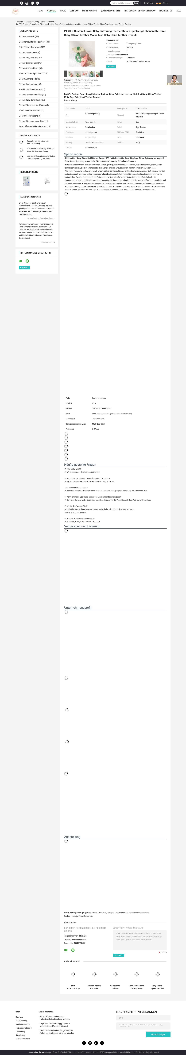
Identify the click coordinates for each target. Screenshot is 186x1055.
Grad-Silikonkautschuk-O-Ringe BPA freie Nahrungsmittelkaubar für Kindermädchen (57, 1031)
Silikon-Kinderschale (28, 84)
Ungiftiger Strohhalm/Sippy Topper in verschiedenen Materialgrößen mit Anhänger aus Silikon (55, 1025)
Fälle (178, 11)
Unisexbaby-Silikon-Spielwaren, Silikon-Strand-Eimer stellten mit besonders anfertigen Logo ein (115, 987)
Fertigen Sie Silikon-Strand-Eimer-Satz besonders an (128, 913)
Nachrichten (165, 11)
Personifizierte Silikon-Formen (32, 126)
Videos (63, 11)
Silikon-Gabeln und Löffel (30, 94)
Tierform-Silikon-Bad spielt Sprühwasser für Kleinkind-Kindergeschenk (94, 987)
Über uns (74, 11)
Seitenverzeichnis (23, 1039)
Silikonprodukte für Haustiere (32, 42)
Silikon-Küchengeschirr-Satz (31, 121)
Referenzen (148, 3)
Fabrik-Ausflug (89, 11)
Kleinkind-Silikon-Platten (30, 89)
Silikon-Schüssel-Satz (28, 68)
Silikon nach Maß (26, 36)
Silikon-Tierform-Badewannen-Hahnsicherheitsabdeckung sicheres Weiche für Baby (55, 1018)
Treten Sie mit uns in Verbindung (140, 11)
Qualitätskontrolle (110, 11)
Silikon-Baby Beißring (28, 57)
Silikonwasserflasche (28, 116)
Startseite (19, 22)
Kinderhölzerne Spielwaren (31, 73)
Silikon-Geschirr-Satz (28, 63)
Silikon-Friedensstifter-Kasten (32, 105)
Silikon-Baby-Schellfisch (30, 100)
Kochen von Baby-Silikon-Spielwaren (78, 916)
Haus (40, 11)
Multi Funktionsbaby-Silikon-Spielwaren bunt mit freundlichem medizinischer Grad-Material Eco (73, 987)
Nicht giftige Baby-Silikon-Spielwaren (92, 913)
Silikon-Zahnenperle (28, 79)
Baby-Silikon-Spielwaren (44, 22)
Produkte (51, 11)
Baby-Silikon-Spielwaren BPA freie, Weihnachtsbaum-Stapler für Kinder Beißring (157, 987)
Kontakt (111, 66)
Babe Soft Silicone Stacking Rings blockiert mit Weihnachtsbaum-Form (136, 987)
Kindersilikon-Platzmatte (30, 110)
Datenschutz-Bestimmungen (40, 1052)
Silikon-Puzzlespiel (27, 52)
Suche (136, 3)
